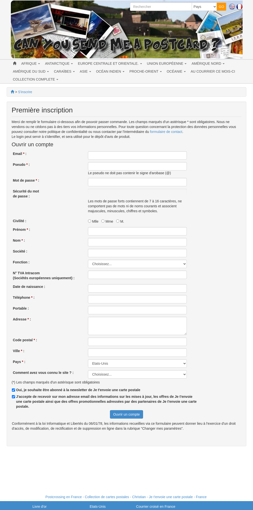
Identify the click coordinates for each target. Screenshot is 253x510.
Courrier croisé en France (155, 507)
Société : (20, 251)
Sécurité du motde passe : (26, 193)
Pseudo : (21, 165)
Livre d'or (40, 507)
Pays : (19, 362)
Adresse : (22, 319)
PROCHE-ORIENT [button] (145, 71)
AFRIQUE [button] (30, 63)
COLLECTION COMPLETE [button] (35, 79)
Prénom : (21, 230)
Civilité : (19, 221)
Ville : (18, 351)
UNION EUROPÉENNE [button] (167, 63)
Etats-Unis (98, 507)
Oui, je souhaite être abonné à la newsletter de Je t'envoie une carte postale (78, 390)
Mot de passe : (26, 180)
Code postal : (25, 340)
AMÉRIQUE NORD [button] (208, 63)
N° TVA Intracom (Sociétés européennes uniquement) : (44, 275)
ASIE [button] (85, 71)
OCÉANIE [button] (176, 71)
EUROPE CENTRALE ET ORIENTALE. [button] (110, 63)
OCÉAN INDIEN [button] (110, 71)
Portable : (21, 308)
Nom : (19, 240)
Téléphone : (24, 297)
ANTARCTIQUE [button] (59, 63)
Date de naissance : (29, 287)
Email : (19, 154)
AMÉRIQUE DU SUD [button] (31, 71)
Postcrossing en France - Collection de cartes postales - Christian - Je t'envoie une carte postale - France (126, 497)
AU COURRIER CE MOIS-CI (213, 71)
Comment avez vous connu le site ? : (43, 373)
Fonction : (21, 262)
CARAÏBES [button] (64, 71)
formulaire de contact (166, 132)
